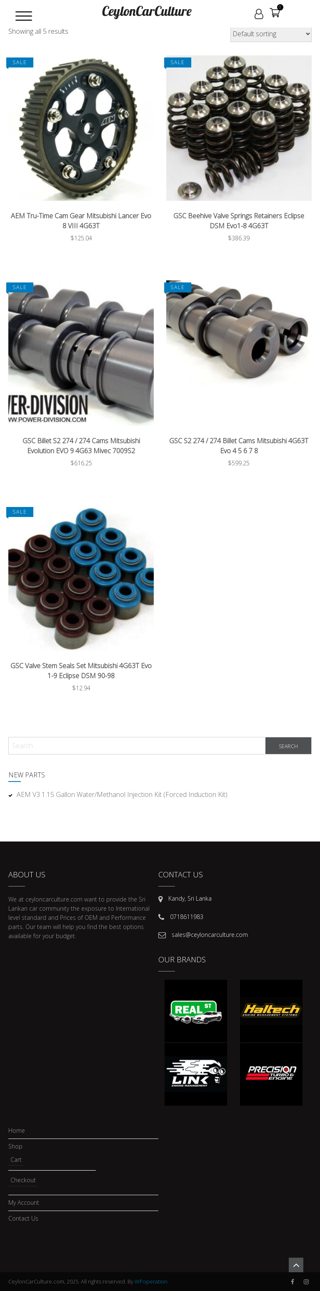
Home (16, 1130)
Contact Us (23, 1218)
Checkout (23, 1180)
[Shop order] (271, 33)
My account (23, 1202)
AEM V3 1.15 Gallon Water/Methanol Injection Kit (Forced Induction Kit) (122, 794)
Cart (16, 1160)
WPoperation (151, 1281)
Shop (15, 1146)
